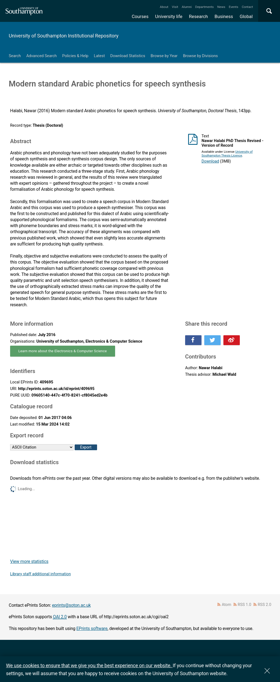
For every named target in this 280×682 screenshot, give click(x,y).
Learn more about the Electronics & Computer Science (62, 351)
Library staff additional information (40, 574)
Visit (175, 7)
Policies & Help (75, 56)
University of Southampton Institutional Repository (63, 36)
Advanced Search (41, 56)
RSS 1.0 (244, 604)
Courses (140, 16)
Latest (99, 56)
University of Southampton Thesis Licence (227, 153)
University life (168, 16)
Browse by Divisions (200, 56)
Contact (247, 7)
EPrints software (91, 628)
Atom (226, 604)
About (164, 7)
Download (210, 161)
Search (15, 56)
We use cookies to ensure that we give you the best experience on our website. (89, 665)
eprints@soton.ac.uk (71, 605)
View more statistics (29, 561)
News (221, 7)
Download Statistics (127, 56)
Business (224, 16)
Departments (204, 7)
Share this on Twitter (212, 340)
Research (198, 16)
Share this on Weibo (231, 340)
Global (246, 16)
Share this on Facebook (193, 340)
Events (233, 7)
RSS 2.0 (265, 604)
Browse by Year (164, 56)
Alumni (186, 7)
